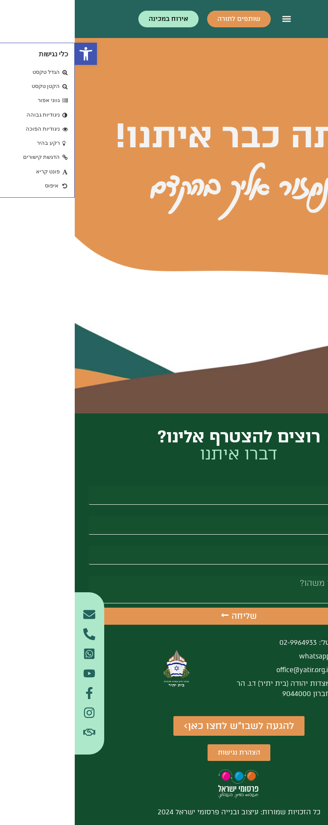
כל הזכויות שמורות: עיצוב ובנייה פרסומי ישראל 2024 (164, 812)
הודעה (304, 572)
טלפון (305, 542)
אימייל (304, 512)
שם (309, 482)
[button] (11, 54)
